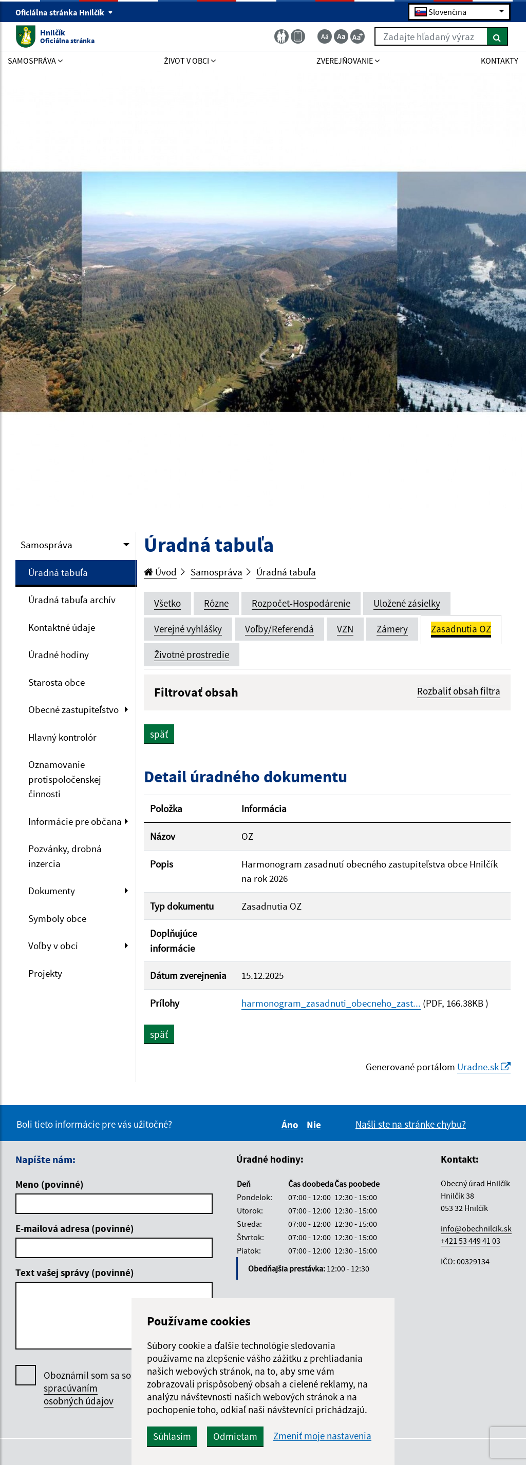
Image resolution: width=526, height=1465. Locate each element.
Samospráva (46, 544)
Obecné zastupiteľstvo (73, 709)
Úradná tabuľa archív (72, 599)
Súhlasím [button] (172, 1436)
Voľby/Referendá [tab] (279, 629)
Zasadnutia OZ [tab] (461, 629)
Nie (315, 1125)
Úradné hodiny (58, 654)
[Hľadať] (497, 36)
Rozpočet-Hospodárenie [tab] (301, 603)
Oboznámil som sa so (87, 1388)
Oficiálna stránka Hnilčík (64, 12)
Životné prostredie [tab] (191, 654)
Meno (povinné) (49, 1184)
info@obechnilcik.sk (476, 1228)
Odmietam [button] (235, 1436)
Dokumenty (51, 890)
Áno (291, 1125)
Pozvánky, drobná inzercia (65, 856)
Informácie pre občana (75, 821)
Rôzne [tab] (216, 603)
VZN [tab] (345, 629)
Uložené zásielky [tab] (406, 603)
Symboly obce (57, 918)
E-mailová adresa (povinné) (74, 1228)
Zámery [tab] (392, 629)
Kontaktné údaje (61, 627)
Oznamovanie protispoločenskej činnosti (64, 779)
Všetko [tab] (167, 603)
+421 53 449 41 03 (470, 1241)
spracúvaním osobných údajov (79, 1394)
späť (159, 734)
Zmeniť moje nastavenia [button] (322, 1436)
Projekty (45, 973)
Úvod (160, 572)
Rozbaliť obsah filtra (458, 691)
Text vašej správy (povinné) (74, 1272)
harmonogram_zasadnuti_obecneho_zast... (331, 1003)
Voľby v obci (53, 945)
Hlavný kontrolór (62, 737)
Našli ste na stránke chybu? (410, 1124)
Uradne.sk (484, 1067)
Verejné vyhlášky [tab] (188, 629)
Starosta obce (56, 682)
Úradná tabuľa (58, 572)
